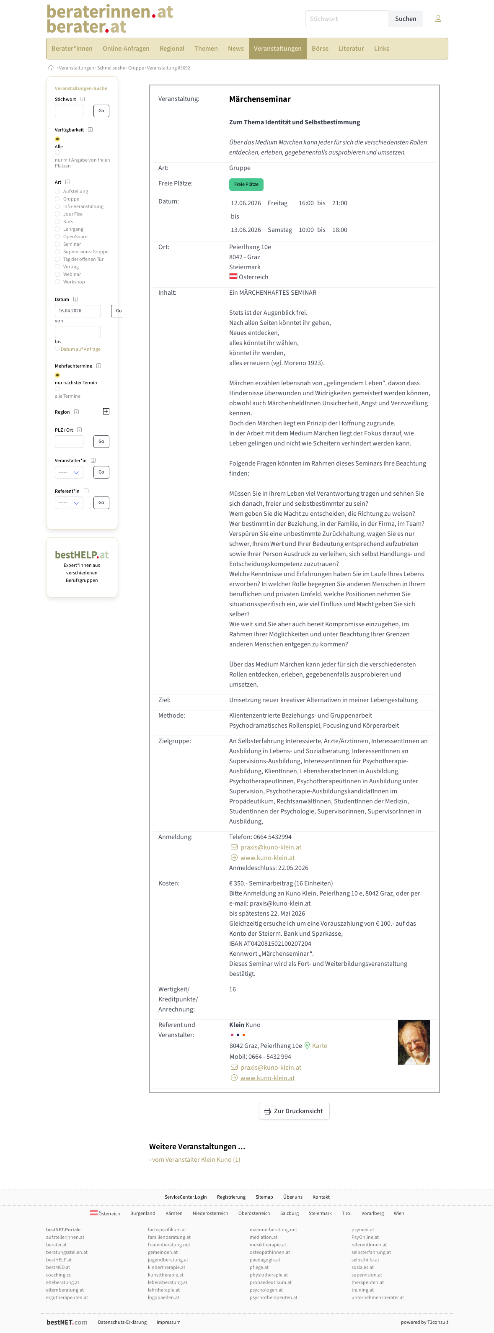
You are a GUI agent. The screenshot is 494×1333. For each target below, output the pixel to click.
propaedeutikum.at (271, 1282)
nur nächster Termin (76, 382)
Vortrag (71, 266)
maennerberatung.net (273, 1229)
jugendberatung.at (168, 1260)
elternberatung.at (65, 1290)
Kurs (68, 221)
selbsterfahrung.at (371, 1252)
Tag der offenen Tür (83, 259)
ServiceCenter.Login (186, 1197)
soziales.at (363, 1267)
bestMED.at (58, 1267)
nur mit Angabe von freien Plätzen (82, 163)
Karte (314, 1045)
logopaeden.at (163, 1297)
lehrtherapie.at (164, 1290)
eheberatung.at (62, 1282)
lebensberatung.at (167, 1282)
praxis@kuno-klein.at (265, 847)
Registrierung (231, 1197)
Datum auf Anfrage (78, 349)
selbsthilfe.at (365, 1260)
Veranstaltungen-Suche (81, 88)
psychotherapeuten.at (273, 1297)
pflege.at (259, 1267)
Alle (59, 146)
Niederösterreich (210, 1213)
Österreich (105, 1213)
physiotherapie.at (269, 1275)
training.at (363, 1290)
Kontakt (321, 1197)
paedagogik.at (265, 1260)
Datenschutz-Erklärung (122, 1322)
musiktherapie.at (268, 1244)
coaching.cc (58, 1275)
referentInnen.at (369, 1244)
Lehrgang (73, 229)
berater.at (56, 1244)
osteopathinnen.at (270, 1252)
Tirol (347, 1213)
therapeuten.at (368, 1282)
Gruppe (136, 68)
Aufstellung (75, 191)
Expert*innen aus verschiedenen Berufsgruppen (82, 569)
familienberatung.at (169, 1237)
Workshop (74, 282)
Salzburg (289, 1213)
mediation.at (263, 1237)
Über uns (293, 1197)
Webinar (72, 274)
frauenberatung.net (169, 1244)
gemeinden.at (163, 1252)
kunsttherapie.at (166, 1275)
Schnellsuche (111, 68)
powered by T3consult (424, 1322)
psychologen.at (266, 1290)
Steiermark (320, 1213)
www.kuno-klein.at (262, 857)
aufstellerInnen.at (65, 1237)
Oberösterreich (254, 1213)
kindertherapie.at (166, 1267)
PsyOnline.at (365, 1237)
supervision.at (367, 1275)
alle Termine (67, 396)
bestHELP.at (59, 1260)
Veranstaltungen (76, 68)
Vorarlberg (373, 1213)
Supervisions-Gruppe (86, 251)
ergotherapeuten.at (67, 1297)
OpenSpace (75, 236)
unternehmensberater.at (378, 1297)
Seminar (72, 244)
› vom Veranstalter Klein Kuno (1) (195, 1159)
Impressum (169, 1322)
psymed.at (363, 1229)
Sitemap (264, 1197)
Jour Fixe (73, 214)
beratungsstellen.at (67, 1252)
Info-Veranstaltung (83, 206)
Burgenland (142, 1213)
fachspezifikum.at (167, 1229)
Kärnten (174, 1213)
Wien (399, 1213)
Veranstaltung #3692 (168, 68)
